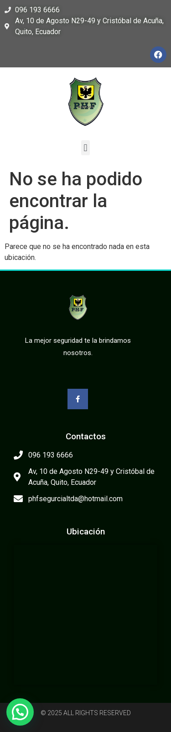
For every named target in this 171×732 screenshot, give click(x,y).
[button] (85, 147)
